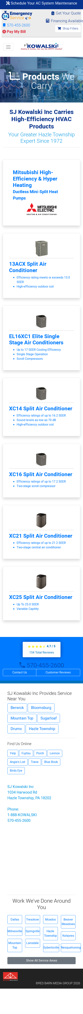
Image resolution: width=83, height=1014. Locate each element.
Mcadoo (50, 919)
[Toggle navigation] (8, 47)
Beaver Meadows (68, 921)
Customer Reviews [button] (58, 672)
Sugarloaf (48, 718)
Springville (33, 931)
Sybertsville (51, 947)
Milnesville (15, 931)
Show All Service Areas (41, 960)
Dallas (15, 919)
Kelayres (68, 936)
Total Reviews (41, 652)
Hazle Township (42, 729)
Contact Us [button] (19, 672)
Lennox (55, 753)
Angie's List (17, 762)
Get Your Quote (66, 13)
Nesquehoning (71, 947)
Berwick (17, 707)
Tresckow (32, 919)
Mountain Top (22, 718)
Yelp (13, 753)
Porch (40, 753)
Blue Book (51, 762)
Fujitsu (26, 753)
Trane (35, 762)
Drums (16, 729)
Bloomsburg (41, 707)
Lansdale (32, 943)
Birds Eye (16, 770)
